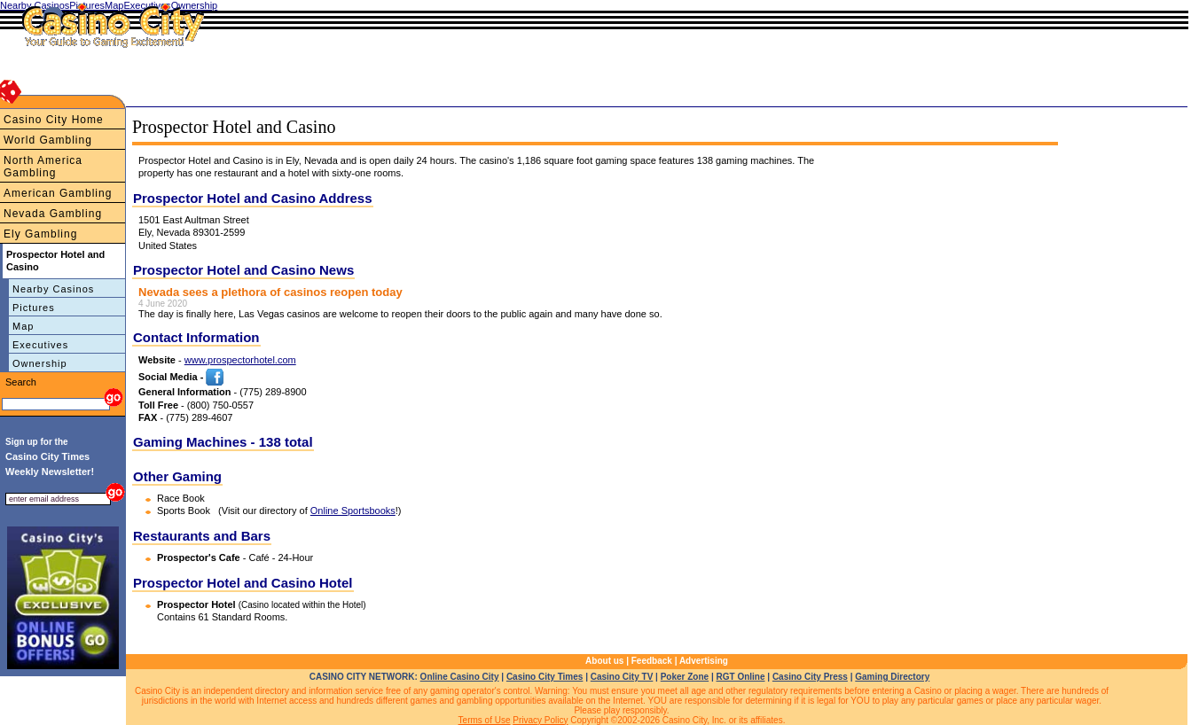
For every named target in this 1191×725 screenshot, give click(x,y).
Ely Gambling (40, 234)
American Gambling (58, 193)
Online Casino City (459, 677)
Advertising (703, 661)
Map (23, 326)
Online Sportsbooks (353, 510)
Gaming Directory (892, 677)
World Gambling (48, 140)
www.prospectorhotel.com (240, 360)
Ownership (39, 363)
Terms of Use (484, 720)
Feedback (651, 661)
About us (604, 661)
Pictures (33, 307)
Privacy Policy (540, 720)
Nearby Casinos (53, 289)
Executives (40, 344)
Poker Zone (685, 677)
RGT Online (741, 677)
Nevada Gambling (53, 213)
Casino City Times (545, 677)
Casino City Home (54, 119)
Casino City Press (810, 677)
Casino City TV (622, 677)
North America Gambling (43, 166)
